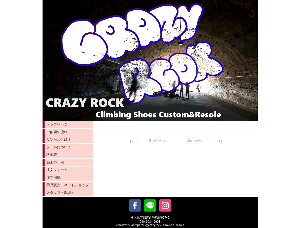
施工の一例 (55, 162)
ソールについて (58, 147)
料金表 (51, 155)
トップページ (57, 124)
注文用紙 (53, 177)
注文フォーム (57, 170)
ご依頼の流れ (57, 132)
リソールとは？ (58, 139)
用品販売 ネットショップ (67, 185)
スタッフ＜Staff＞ (60, 193)
